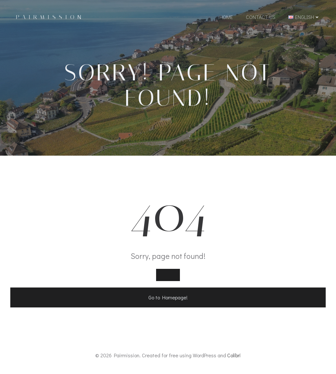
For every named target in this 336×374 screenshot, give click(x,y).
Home (226, 17)
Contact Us (260, 17)
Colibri (234, 355)
